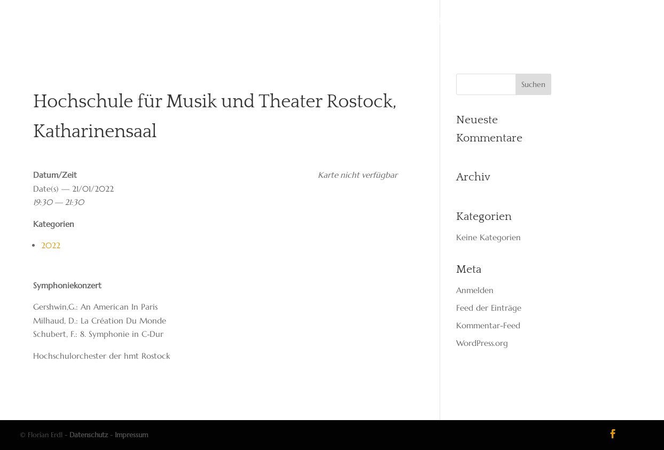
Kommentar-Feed (488, 325)
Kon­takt (429, 22)
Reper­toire (336, 22)
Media (385, 22)
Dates (285, 22)
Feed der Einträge (488, 308)
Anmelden (475, 290)
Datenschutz (88, 434)
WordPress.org (482, 343)
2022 (50, 245)
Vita (251, 22)
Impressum (131, 434)
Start (218, 22)
